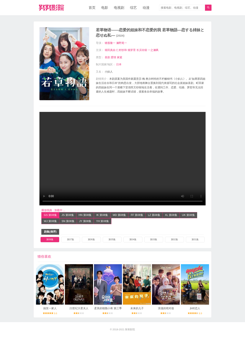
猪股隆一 (110, 42)
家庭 (119, 57)
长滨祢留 (141, 50)
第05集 (112, 239)
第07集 (70, 239)
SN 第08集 (68, 221)
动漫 (146, 8)
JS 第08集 (68, 214)
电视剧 (119, 8)
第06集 (91, 239)
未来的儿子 (137, 308)
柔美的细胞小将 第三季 (108, 308)
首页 (92, 8)
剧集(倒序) (50, 231)
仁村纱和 (121, 50)
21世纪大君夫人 (79, 308)
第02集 (174, 239)
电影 (104, 8)
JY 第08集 (85, 221)
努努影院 (130, 329)
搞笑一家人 (50, 308)
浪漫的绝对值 (166, 308)
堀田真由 (110, 50)
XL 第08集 (171, 214)
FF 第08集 (137, 214)
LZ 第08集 (154, 214)
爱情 (113, 57)
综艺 (133, 8)
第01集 (195, 239)
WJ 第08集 (50, 221)
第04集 (132, 239)
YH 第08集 (102, 221)
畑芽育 (132, 50)
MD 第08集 (119, 214)
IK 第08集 (102, 214)
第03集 (153, 239)
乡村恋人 (194, 308)
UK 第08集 (188, 214)
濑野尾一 (121, 42)
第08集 (49, 239)
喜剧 (107, 57)
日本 (119, 64)
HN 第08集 (85, 214)
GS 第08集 (50, 214)
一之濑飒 (153, 50)
